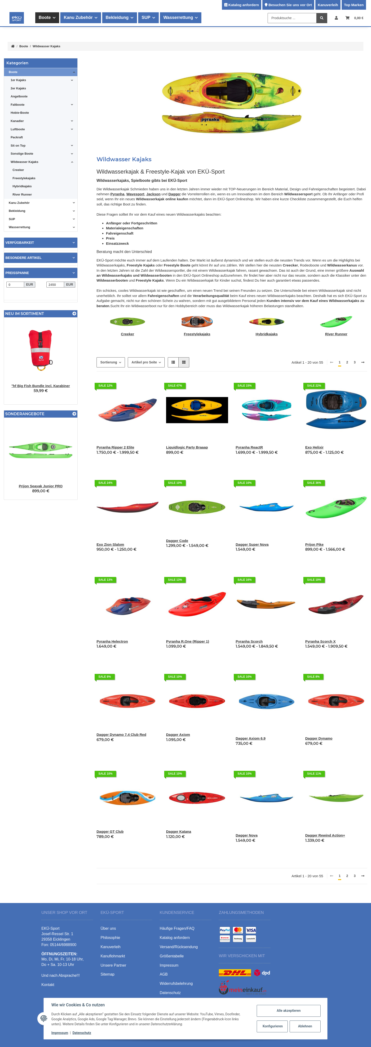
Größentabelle (172, 956)
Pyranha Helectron (112, 641)
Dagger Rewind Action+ (325, 835)
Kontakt (47, 985)
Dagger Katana (178, 831)
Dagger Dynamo (318, 738)
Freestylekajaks (197, 334)
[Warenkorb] (354, 18)
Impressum (59, 1033)
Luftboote (18, 129)
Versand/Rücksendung (179, 947)
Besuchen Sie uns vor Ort (290, 5)
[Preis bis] (55, 285)
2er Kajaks (18, 88)
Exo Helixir (314, 447)
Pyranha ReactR (249, 447)
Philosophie (110, 938)
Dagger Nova (247, 835)
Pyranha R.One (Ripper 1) (187, 641)
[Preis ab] (15, 285)
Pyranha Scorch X (320, 641)
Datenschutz (81, 1033)
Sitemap (108, 974)
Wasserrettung (19, 227)
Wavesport (135, 194)
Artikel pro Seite (144, 362)
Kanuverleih (328, 5)
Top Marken (354, 5)
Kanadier (17, 121)
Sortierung (108, 362)
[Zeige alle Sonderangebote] (74, 414)
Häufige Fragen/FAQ (177, 928)
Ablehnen (305, 1026)
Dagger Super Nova (252, 544)
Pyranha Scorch (249, 641)
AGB (164, 974)
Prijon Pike (314, 544)
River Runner (336, 334)
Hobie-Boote (20, 112)
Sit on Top (18, 145)
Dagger (174, 194)
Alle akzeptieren (288, 1010)
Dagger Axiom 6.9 (250, 738)
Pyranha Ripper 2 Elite (115, 447)
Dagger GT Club (110, 831)
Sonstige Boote (22, 153)
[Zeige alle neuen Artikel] (74, 313)
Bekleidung (17, 211)
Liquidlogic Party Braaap (187, 447)
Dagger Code (177, 541)
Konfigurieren (273, 1026)
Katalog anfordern (243, 5)
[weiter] (362, 362)
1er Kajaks (18, 80)
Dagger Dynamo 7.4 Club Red (121, 735)
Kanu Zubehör (19, 203)
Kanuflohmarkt (113, 956)
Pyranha (117, 194)
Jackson (153, 194)
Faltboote (18, 104)
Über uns (108, 928)
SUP (12, 219)
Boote (13, 72)
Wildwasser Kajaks (24, 162)
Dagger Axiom (178, 735)
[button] (336, 18)
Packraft (17, 137)
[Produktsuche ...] (292, 18)
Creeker (127, 334)
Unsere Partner (113, 965)
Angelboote (19, 96)
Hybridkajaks (267, 334)
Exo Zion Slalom (110, 544)
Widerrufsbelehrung (176, 984)
